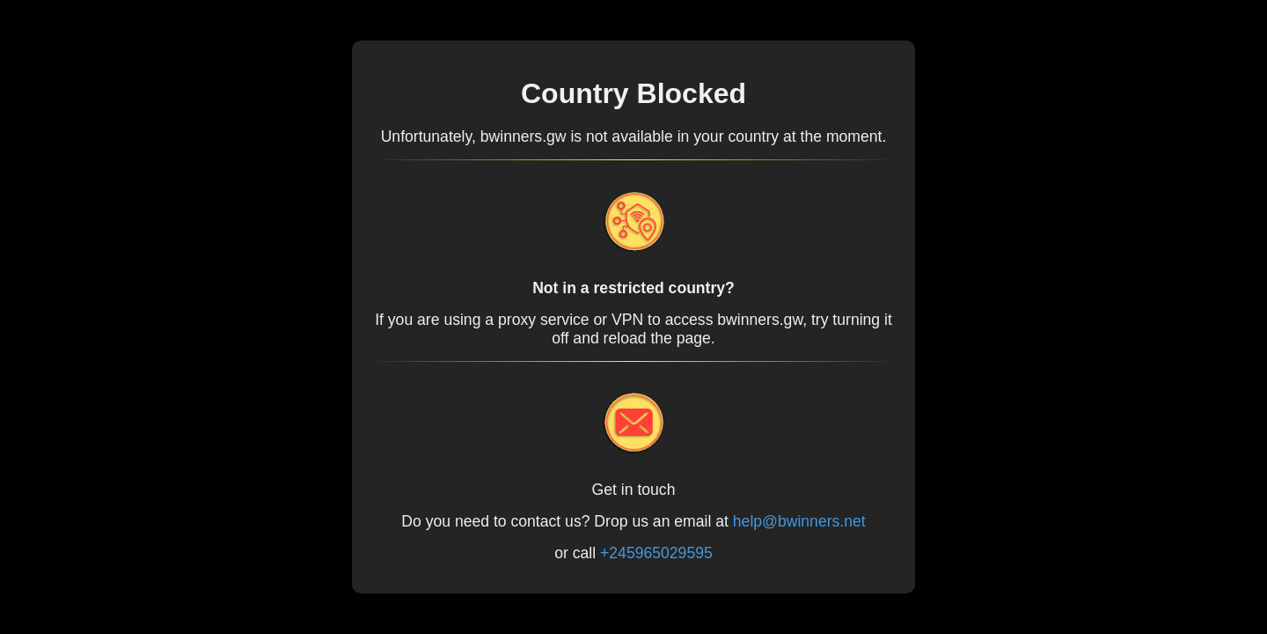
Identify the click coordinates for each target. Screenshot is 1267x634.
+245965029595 (656, 553)
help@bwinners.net (799, 521)
